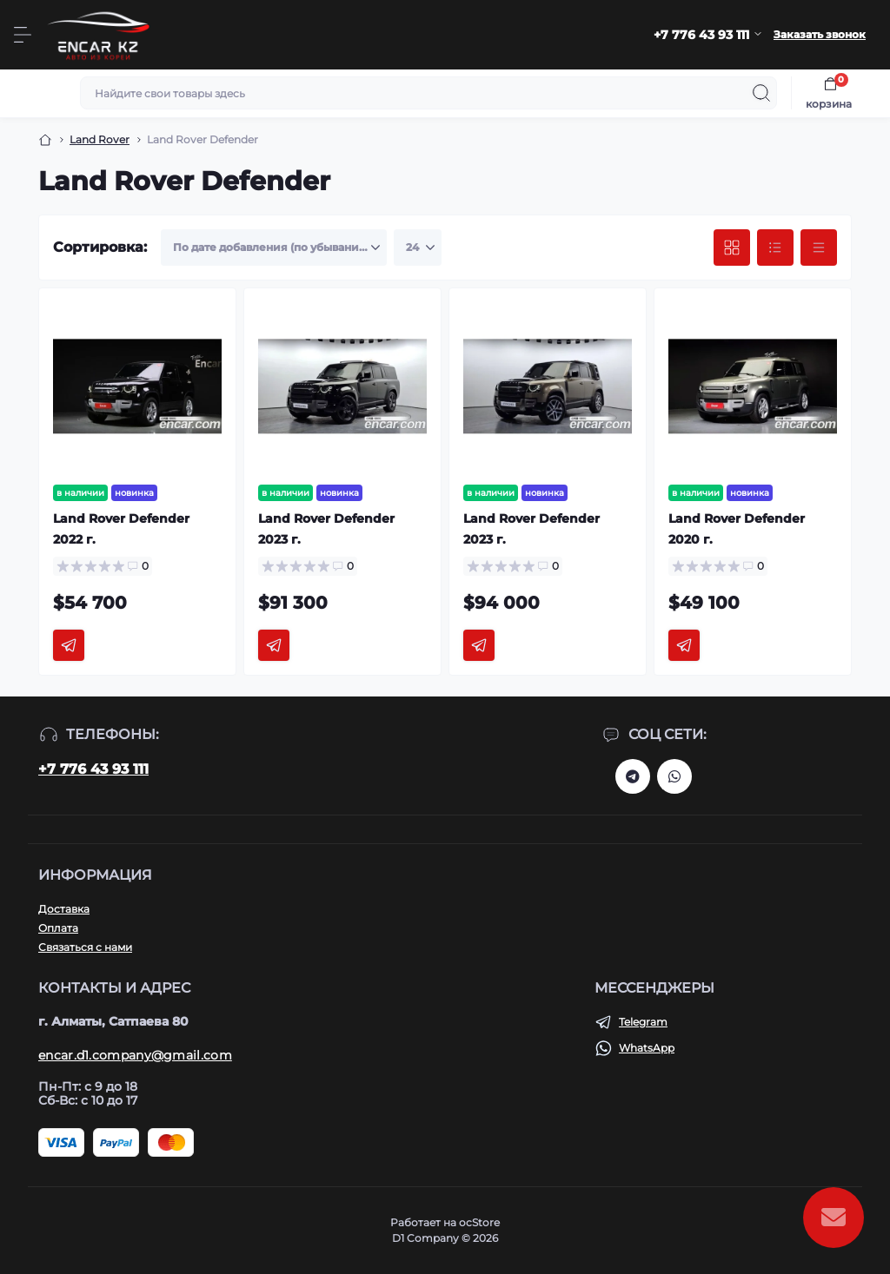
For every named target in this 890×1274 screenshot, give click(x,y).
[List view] (775, 247)
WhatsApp (646, 1047)
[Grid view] (732, 247)
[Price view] (818, 247)
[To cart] (68, 645)
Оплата (58, 927)
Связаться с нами (85, 947)
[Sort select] (274, 247)
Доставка (64, 908)
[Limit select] (418, 247)
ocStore (479, 1222)
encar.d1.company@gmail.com (135, 1055)
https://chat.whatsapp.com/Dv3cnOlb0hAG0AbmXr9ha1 (674, 776)
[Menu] (22, 34)
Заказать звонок (820, 34)
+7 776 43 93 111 (93, 769)
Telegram (643, 1021)
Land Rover (100, 139)
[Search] (761, 92)
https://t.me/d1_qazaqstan (633, 776)
